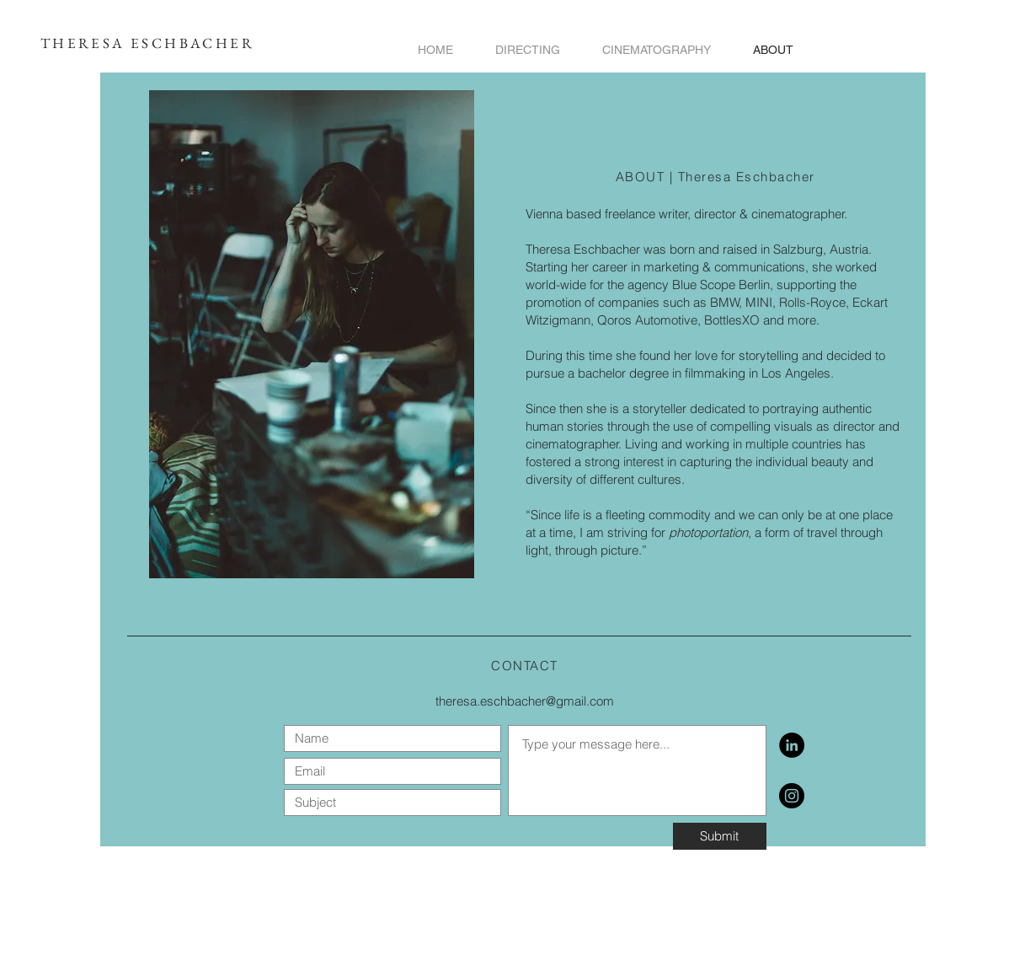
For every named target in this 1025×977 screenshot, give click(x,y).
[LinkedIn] (791, 745)
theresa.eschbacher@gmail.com (524, 701)
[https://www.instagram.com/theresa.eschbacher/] (791, 795)
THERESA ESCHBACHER (147, 43)
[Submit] (719, 836)
